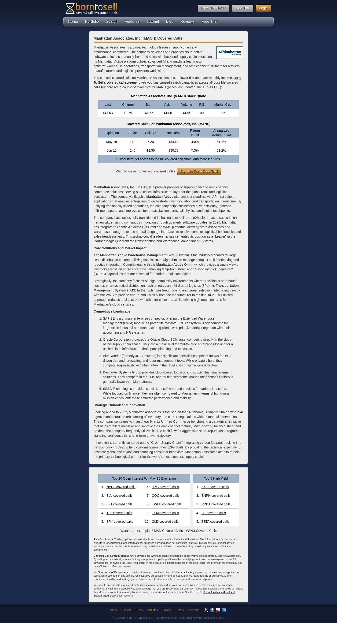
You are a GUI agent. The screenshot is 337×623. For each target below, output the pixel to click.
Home (73, 21)
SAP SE (109, 318)
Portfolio (92, 21)
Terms (180, 610)
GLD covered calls (165, 521)
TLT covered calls (119, 513)
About (113, 610)
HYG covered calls (165, 487)
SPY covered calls (119, 521)
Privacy (167, 610)
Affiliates (152, 610)
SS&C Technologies (117, 389)
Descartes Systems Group (122, 372)
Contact (126, 610)
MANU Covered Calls (200, 531)
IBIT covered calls (119, 504)
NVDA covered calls (121, 487)
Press (139, 610)
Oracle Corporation (117, 339)
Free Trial (210, 21)
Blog (169, 21)
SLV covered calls (119, 495)
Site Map (193, 610)
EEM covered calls (165, 513)
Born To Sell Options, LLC (138, 617)
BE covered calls (213, 513)
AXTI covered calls (215, 487)
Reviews (187, 21)
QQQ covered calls (165, 495)
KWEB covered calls (166, 504)
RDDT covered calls (216, 504)
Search (112, 21)
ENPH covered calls (216, 495)
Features (132, 21)
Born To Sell (91, 8)
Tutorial (153, 21)
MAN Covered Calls (168, 531)
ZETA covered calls (215, 521)
